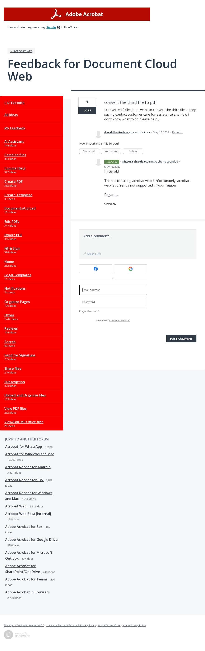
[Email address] (113, 290)
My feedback (14, 128)
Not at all (91, 151)
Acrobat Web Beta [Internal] (28, 513)
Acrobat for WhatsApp (24, 446)
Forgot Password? (89, 311)
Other (9, 315)
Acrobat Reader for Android (28, 467)
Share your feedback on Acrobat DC (24, 625)
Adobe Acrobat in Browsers (27, 592)
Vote (87, 110)
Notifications (14, 288)
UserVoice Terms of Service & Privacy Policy (71, 625)
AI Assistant (14, 141)
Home (9, 261)
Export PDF (13, 235)
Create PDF (13, 181)
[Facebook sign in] (95, 268)
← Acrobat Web (21, 51)
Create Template (18, 195)
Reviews (11, 328)
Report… (177, 132)
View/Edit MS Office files (23, 422)
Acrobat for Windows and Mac (29, 454)
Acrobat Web (16, 506)
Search (9, 341)
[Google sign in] (130, 268)
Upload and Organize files (25, 395)
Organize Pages (17, 301)
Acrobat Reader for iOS (24, 480)
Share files (12, 368)
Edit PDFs (11, 221)
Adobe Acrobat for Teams (26, 579)
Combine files (15, 155)
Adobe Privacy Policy (134, 625)
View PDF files (15, 408)
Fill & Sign (12, 248)
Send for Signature (19, 355)
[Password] (113, 302)
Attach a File (94, 253)
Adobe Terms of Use (109, 625)
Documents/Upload (20, 208)
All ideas (11, 114)
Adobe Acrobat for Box (24, 526)
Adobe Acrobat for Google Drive (31, 539)
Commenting (14, 168)
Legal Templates (17, 275)
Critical (136, 151)
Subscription (14, 382)
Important (112, 151)
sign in (51, 27)
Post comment (181, 339)
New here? (113, 320)
